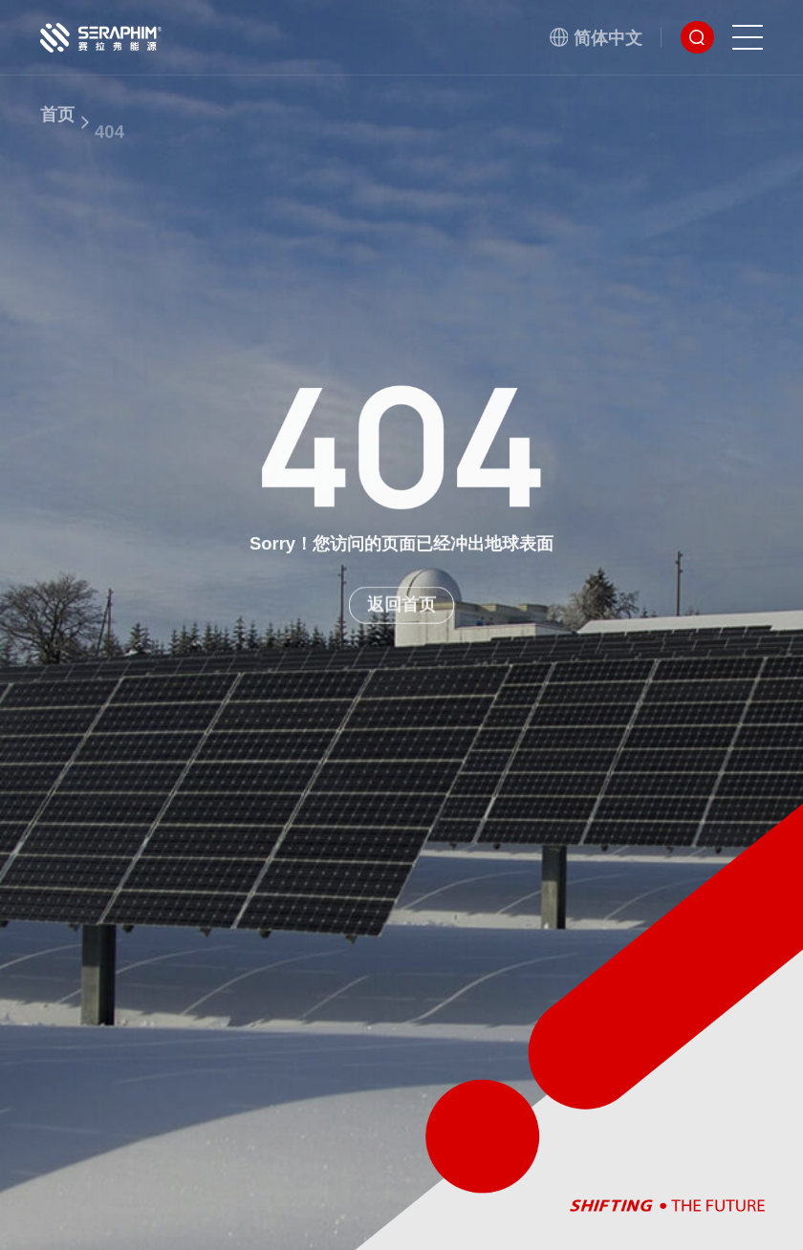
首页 (57, 127)
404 (109, 150)
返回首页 (401, 612)
